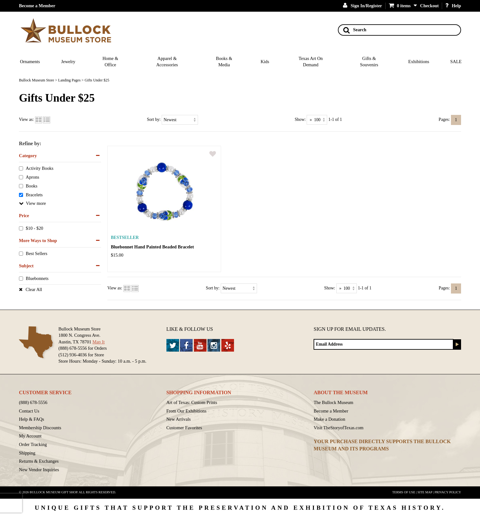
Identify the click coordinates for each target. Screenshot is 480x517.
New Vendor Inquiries (39, 469)
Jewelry (68, 61)
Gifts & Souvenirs (369, 62)
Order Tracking (33, 444)
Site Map (424, 492)
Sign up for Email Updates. (350, 329)
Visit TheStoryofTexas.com (338, 427)
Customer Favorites (184, 427)
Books (32, 186)
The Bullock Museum (333, 402)
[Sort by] (180, 120)
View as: (26, 119)
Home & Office (110, 62)
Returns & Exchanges (39, 461)
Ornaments (30, 61)
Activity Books (40, 168)
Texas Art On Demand (310, 62)
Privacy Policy (448, 492)
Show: (300, 119)
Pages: (444, 119)
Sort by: (153, 119)
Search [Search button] (354, 30)
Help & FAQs (31, 419)
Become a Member (37, 5)
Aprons (32, 177)
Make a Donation (329, 419)
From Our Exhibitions (186, 410)
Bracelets (34, 194)
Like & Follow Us (189, 329)
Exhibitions (418, 61)
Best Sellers (36, 253)
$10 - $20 (34, 228)
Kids (265, 61)
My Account (30, 435)
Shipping (27, 452)
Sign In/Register (362, 6)
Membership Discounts (40, 427)
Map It (99, 341)
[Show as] (317, 120)
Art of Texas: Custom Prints (191, 402)
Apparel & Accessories (167, 62)
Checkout (429, 5)
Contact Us (29, 410)
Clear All (34, 289)
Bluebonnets (37, 278)
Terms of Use (403, 492)
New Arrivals (178, 419)
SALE (456, 61)
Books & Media (224, 62)
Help (453, 6)
